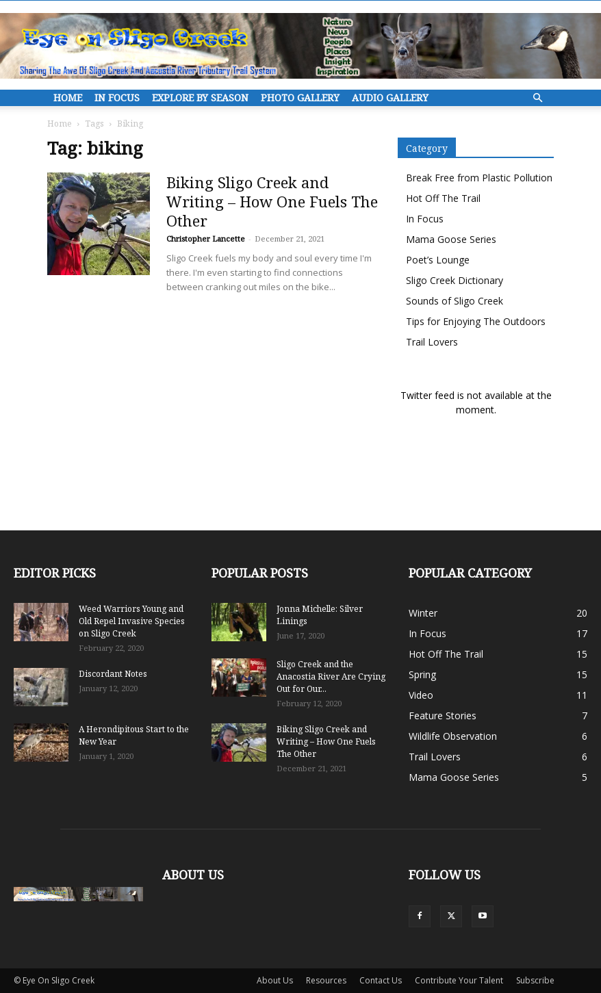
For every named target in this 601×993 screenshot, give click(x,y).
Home (67, 97)
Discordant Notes (113, 674)
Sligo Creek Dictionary (454, 280)
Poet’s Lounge (438, 259)
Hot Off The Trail (443, 198)
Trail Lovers (432, 341)
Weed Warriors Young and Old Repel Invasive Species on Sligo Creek (132, 621)
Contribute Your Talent (459, 980)
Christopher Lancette (205, 238)
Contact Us (380, 980)
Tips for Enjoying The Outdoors (476, 321)
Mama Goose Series (451, 239)
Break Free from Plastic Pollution (479, 177)
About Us (275, 980)
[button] (537, 98)
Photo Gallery (300, 97)
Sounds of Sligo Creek (454, 300)
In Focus (117, 97)
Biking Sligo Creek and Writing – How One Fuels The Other (272, 201)
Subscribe (535, 980)
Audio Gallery (390, 97)
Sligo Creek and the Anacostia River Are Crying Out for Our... (331, 676)
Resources (326, 980)
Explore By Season (200, 97)
